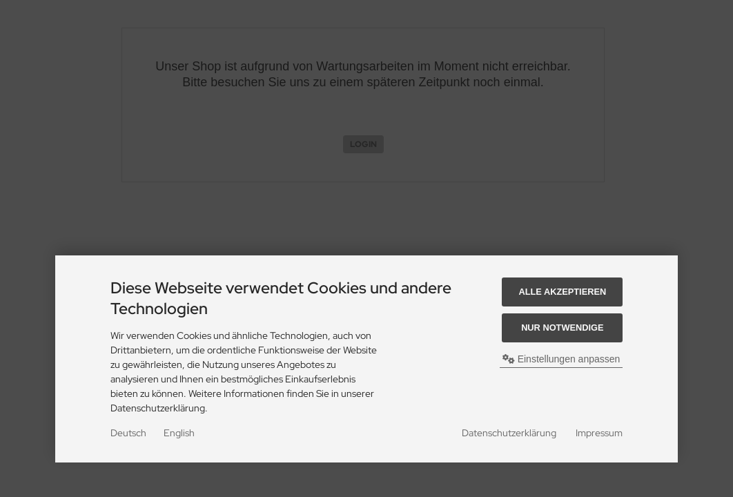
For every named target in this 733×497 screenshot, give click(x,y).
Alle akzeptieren (562, 291)
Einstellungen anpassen (561, 358)
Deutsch (128, 433)
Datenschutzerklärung (509, 433)
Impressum (599, 433)
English (179, 433)
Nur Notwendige (562, 327)
